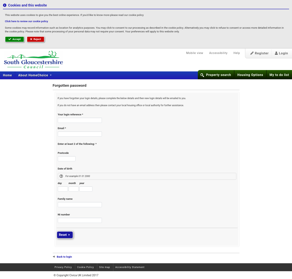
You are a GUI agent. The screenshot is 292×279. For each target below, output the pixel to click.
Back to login (62, 256)
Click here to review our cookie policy (26, 21)
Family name (65, 198)
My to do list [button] (279, 75)
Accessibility (218, 53)
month (72, 183)
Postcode (63, 152)
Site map (104, 267)
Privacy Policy (63, 267)
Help (236, 53)
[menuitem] (7, 75)
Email (62, 128)
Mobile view (194, 53)
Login (281, 53)
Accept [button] (14, 39)
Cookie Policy (85, 267)
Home (7, 75)
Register (259, 53)
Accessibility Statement (129, 267)
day (60, 183)
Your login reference (70, 114)
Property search (218, 75)
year (81, 183)
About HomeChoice (33, 75)
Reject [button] (35, 39)
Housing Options (250, 75)
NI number (64, 214)
